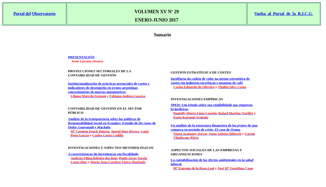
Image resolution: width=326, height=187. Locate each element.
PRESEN (81, 57)
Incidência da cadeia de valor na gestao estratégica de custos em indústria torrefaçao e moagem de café (210, 81)
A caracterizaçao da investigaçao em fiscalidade (103, 154)
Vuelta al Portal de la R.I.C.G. (283, 13)
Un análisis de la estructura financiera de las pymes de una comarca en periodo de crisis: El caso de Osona (214, 127)
